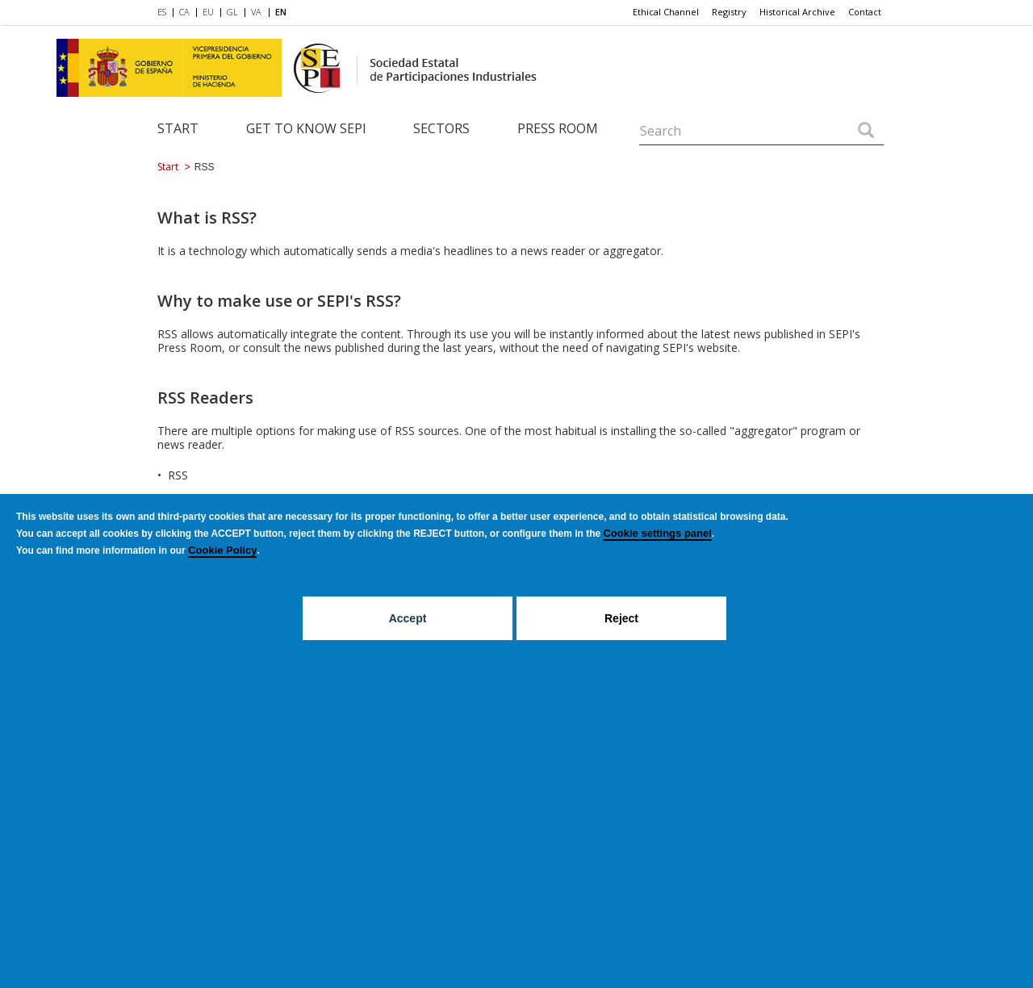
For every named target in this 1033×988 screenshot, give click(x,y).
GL (232, 12)
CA (184, 12)
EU (208, 12)
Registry (729, 12)
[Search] (866, 131)
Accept (408, 618)
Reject (621, 618)
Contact (864, 12)
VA (256, 12)
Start (178, 128)
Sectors (441, 128)
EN (280, 12)
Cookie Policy (222, 550)
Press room (557, 128)
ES (161, 12)
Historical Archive (797, 12)
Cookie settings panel (657, 533)
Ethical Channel (666, 12)
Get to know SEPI (306, 128)
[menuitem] (165, 13)
